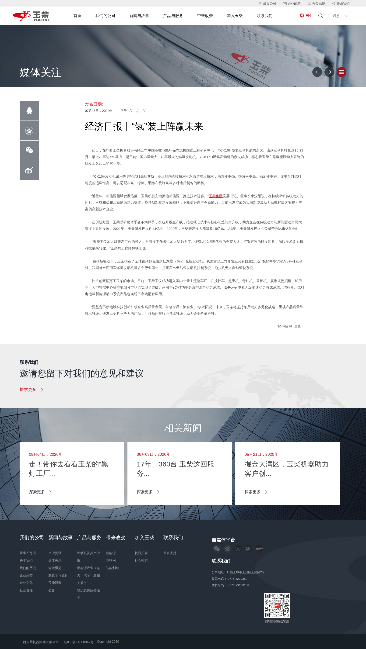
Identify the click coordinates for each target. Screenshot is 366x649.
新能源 (111, 553)
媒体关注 (54, 560)
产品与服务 (173, 16)
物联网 (111, 560)
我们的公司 (105, 16)
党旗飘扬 (54, 568)
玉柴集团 (216, 196)
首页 (77, 16)
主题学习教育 (58, 575)
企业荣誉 (26, 575)
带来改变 (205, 16)
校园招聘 (141, 553)
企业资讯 (54, 553)
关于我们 (26, 560)
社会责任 (26, 590)
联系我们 (265, 16)
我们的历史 (28, 568)
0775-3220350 (238, 578)
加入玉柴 (235, 16)
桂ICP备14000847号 (79, 642)
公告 (51, 590)
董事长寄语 (28, 553)
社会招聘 (141, 560)
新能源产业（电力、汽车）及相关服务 (88, 575)
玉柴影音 (54, 583)
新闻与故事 (139, 16)
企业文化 (26, 583)
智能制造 (112, 568)
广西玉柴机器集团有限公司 (39, 642)
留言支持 (169, 553)
